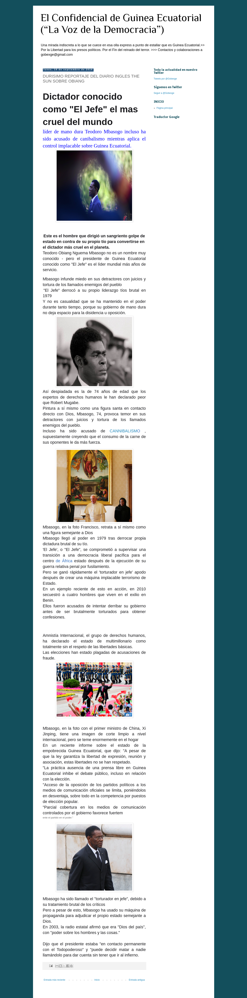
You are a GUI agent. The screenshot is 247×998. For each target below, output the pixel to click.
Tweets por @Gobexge (165, 78)
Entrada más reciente (54, 980)
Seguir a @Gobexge (164, 93)
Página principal (165, 108)
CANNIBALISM (123, 431)
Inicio (97, 980)
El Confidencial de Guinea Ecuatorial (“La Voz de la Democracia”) (121, 23)
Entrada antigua (137, 980)
